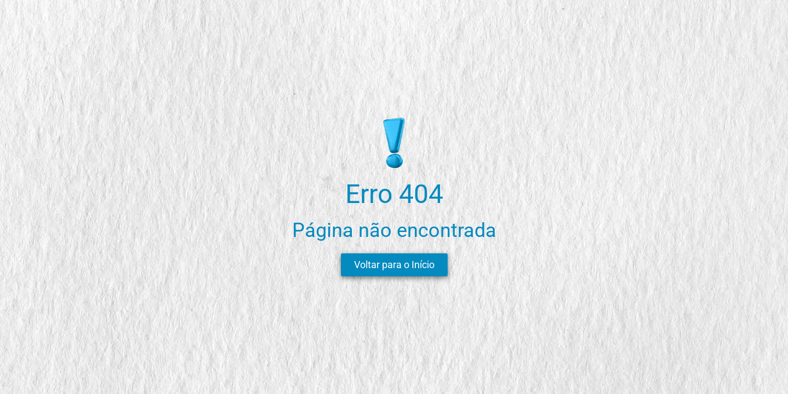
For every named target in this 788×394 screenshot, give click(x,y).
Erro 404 (394, 194)
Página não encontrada (394, 230)
